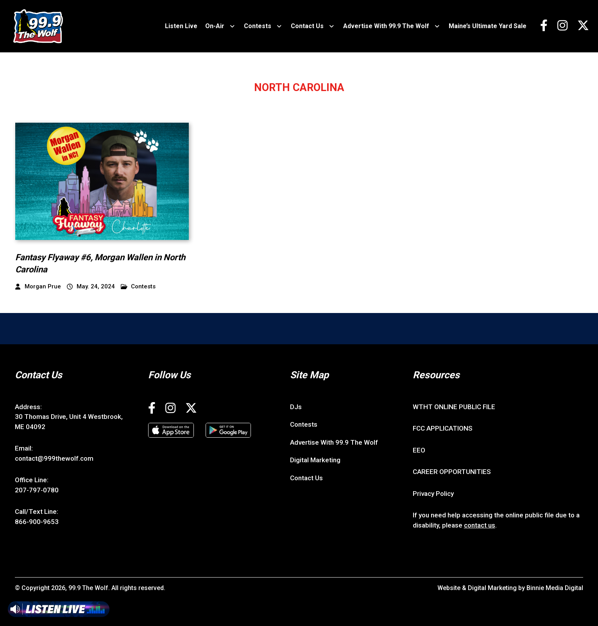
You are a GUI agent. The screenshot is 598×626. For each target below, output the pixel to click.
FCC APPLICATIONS (443, 428)
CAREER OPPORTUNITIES (452, 472)
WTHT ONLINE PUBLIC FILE (454, 407)
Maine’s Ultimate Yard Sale (487, 26)
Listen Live (181, 26)
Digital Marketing (315, 460)
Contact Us (307, 26)
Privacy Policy (433, 493)
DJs (296, 407)
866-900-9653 (37, 522)
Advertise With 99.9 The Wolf (386, 26)
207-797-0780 (37, 490)
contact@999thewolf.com (54, 458)
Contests (257, 26)
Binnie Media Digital (554, 588)
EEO (419, 450)
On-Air (214, 26)
